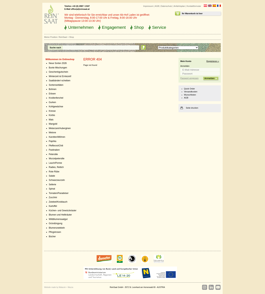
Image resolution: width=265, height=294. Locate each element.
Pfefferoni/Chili (56, 145)
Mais (51, 119)
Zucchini (53, 197)
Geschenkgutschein (58, 72)
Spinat (52, 188)
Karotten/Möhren (57, 137)
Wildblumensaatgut (58, 219)
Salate (52, 176)
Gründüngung (55, 223)
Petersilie (53, 154)
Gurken (52, 102)
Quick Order (189, 89)
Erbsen (52, 93)
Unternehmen (81, 27)
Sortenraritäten (56, 85)
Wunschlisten (190, 95)
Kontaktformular (194, 6)
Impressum (148, 6)
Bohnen (52, 89)
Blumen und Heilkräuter (60, 214)
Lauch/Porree (55, 163)
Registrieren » (212, 61)
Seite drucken (192, 108)
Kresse (52, 111)
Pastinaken (54, 150)
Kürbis (52, 115)
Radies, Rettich (56, 167)
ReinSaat (63, 37)
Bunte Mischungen (58, 67)
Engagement (114, 27)
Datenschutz (166, 6)
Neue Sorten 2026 (58, 63)
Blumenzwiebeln (57, 228)
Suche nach (55, 47)
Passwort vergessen (189, 78)
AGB (157, 6)
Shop (139, 27)
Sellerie (52, 184)
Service (159, 27)
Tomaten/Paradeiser (58, 193)
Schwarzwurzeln (57, 180)
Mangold (53, 124)
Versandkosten (190, 92)
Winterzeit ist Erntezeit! (60, 76)
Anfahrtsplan (179, 6)
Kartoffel (53, 206)
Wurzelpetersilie (56, 158)
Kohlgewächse (56, 106)
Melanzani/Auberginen (60, 128)
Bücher (52, 236)
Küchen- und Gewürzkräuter (62, 210)
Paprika (52, 141)
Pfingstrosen (55, 232)
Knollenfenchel (56, 98)
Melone (52, 132)
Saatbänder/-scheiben (59, 80)
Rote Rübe (54, 171)
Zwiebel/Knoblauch (58, 202)
